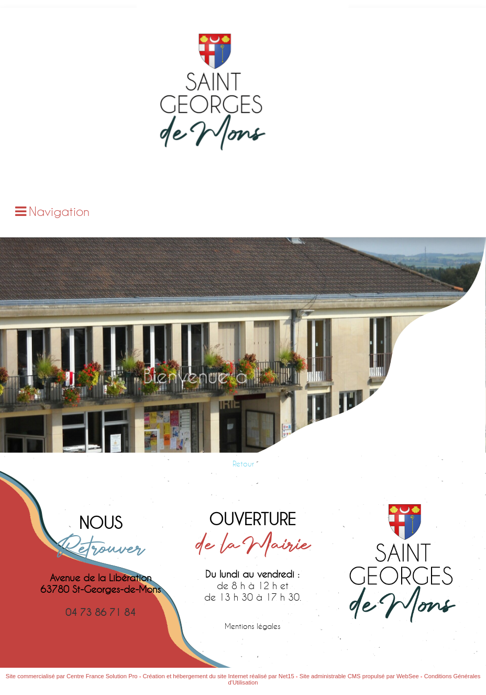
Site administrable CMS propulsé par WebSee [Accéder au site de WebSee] (359, 676)
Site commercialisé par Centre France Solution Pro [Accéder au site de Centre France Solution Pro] (72, 676)
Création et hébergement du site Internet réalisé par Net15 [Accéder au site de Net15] (218, 676)
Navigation (59, 211)
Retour (243, 463)
